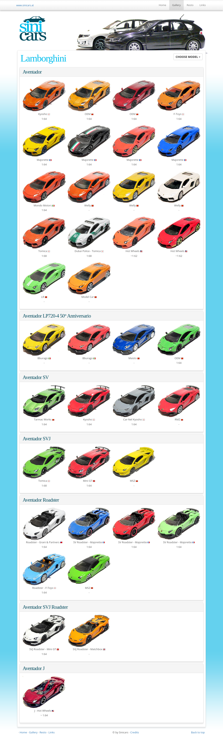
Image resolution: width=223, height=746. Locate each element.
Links (203, 5)
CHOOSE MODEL (188, 57)
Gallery (176, 5)
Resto (190, 5)
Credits (134, 732)
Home (162, 5)
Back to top (198, 732)
